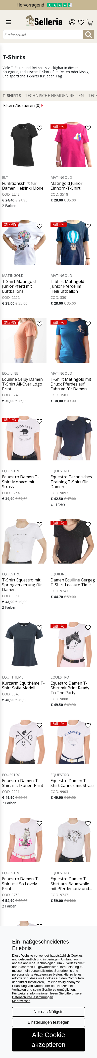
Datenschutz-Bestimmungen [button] (32, 997)
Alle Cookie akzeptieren (48, 1039)
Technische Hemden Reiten (54, 95)
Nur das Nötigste (48, 1012)
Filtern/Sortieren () (23, 105)
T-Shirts (12, 95)
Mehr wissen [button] (21, 1001)
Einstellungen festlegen (48, 1022)
